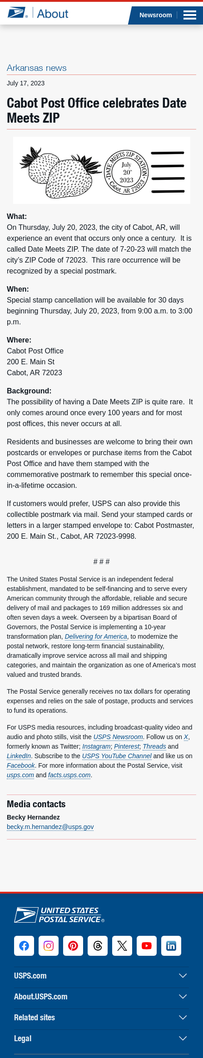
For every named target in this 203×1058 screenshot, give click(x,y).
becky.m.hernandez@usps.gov (50, 826)
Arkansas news (37, 67)
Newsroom (155, 15)
